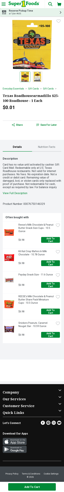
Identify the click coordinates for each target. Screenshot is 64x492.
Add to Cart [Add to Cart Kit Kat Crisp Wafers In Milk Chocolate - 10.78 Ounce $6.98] (50, 263)
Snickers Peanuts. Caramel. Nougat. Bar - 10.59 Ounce (33, 324)
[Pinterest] (48, 423)
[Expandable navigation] (3, 4)
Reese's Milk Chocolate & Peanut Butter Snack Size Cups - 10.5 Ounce (36, 228)
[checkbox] (58, 21)
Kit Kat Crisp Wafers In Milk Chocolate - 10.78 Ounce (32, 253)
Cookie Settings (51, 474)
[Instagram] (54, 423)
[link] (46, 125)
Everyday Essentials (13, 88)
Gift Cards (33, 88)
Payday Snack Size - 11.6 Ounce (35, 274)
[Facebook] (43, 423)
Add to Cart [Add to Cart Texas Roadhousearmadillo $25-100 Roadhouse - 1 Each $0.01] (32, 487)
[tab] (17, 147)
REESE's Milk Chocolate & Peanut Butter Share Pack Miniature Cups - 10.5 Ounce (36, 299)
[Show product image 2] (37, 76)
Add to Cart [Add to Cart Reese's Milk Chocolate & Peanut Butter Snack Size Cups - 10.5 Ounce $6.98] (50, 240)
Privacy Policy (11, 474)
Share (17, 125)
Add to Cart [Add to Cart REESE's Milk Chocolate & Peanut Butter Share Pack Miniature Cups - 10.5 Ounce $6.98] (50, 311)
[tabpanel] (32, 249)
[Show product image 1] (25, 76)
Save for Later (46, 125)
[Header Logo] (23, 4)
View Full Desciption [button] (15, 193)
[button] (50, 4)
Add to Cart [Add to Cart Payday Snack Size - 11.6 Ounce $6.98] (50, 285)
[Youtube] (59, 423)
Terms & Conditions (31, 474)
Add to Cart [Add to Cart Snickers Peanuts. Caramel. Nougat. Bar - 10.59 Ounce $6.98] (50, 335)
